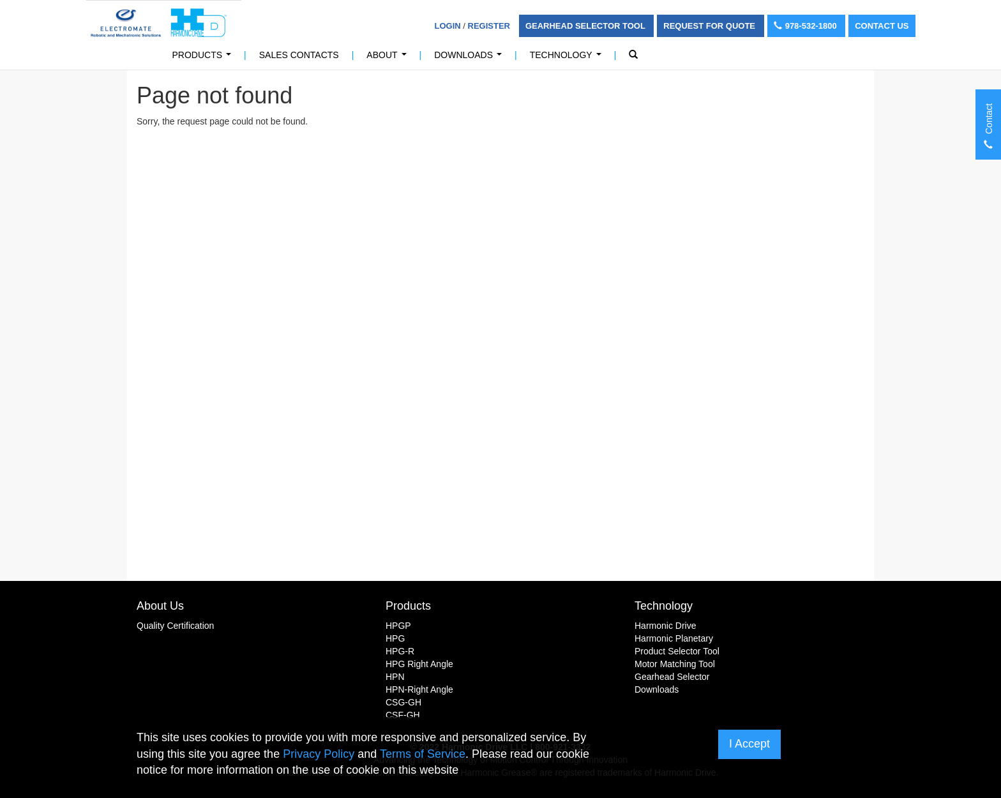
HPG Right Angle (419, 664)
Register (489, 26)
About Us (160, 605)
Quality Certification (175, 626)
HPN (395, 677)
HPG (395, 638)
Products (204, 58)
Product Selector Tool (677, 651)
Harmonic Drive (665, 626)
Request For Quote (710, 26)
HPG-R (400, 651)
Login (448, 26)
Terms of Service (422, 754)
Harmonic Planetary (674, 638)
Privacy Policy (318, 754)
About (388, 58)
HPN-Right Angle (419, 689)
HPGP (398, 626)
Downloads (470, 58)
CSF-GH (403, 715)
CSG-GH (403, 702)
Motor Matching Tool (675, 664)
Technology (568, 58)
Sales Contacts (299, 55)
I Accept (749, 743)
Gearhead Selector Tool (586, 26)
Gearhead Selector (672, 677)
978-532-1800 (806, 26)
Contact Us (881, 26)
